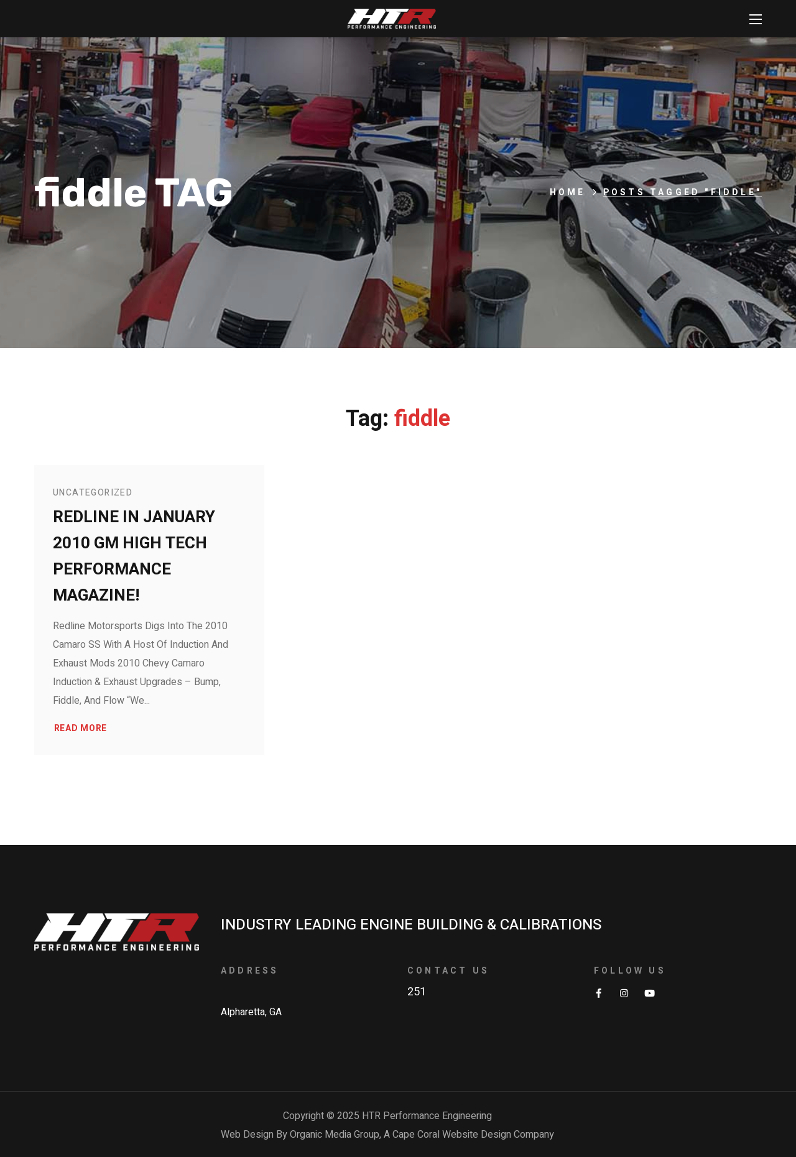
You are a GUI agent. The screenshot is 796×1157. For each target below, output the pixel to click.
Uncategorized (92, 492)
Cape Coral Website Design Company (473, 1134)
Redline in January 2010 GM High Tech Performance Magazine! (134, 556)
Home (568, 192)
